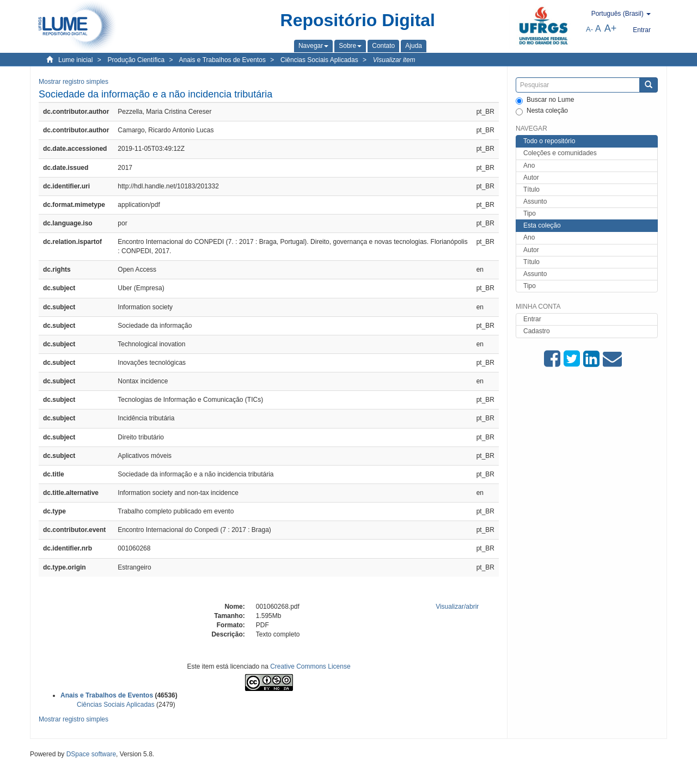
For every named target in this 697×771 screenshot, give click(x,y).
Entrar (532, 319)
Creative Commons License (310, 666)
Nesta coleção (542, 111)
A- (589, 29)
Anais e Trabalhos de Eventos (222, 60)
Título (531, 189)
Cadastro (536, 331)
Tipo (529, 213)
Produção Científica (135, 60)
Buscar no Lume (545, 100)
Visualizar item (394, 60)
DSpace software (91, 754)
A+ (610, 28)
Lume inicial (75, 60)
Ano (529, 165)
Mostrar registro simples (73, 81)
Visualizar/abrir (457, 606)
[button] (313, 46)
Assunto (535, 201)
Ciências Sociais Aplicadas (319, 60)
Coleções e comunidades (560, 153)
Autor (531, 177)
